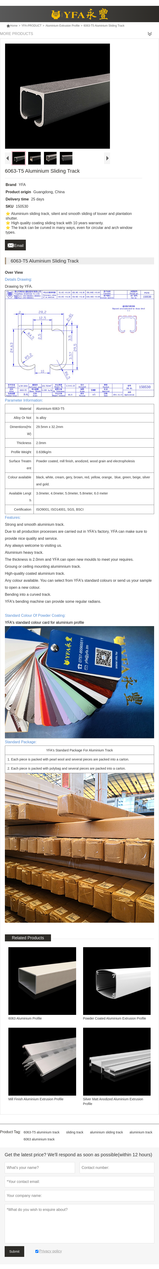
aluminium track (141, 1132)
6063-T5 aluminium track (42, 1132)
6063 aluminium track (39, 1139)
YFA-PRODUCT (31, 25)
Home (11, 25)
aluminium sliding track (106, 1132)
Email (15, 244)
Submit (14, 1251)
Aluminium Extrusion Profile (62, 25)
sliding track (74, 1132)
